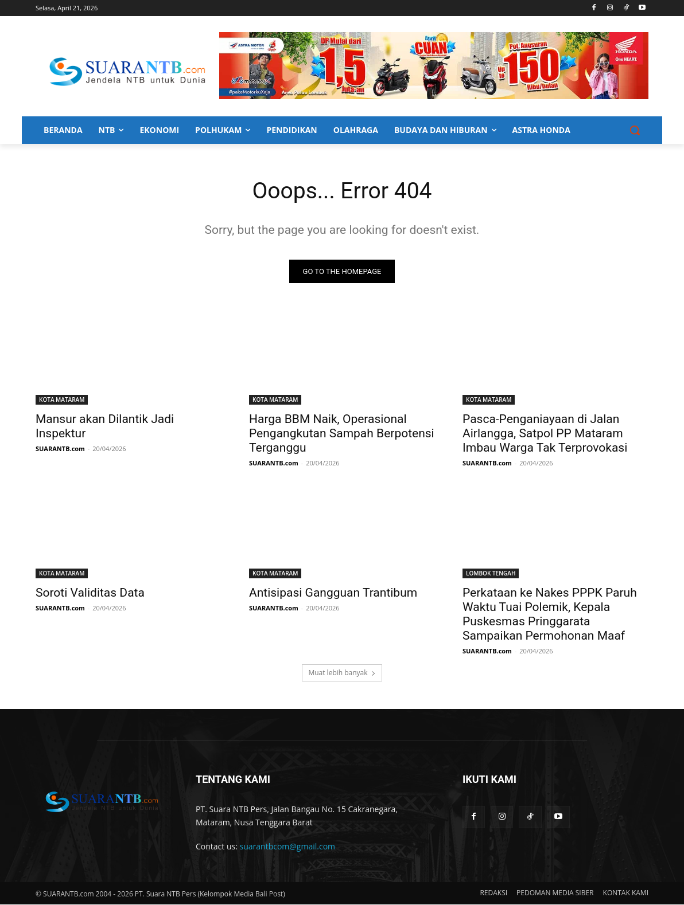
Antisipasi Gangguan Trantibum (333, 593)
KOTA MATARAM (61, 400)
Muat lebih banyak (341, 673)
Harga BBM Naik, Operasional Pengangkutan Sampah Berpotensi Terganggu (341, 434)
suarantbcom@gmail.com (288, 847)
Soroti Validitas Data (90, 593)
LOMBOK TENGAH (490, 574)
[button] (634, 130)
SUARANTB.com (60, 449)
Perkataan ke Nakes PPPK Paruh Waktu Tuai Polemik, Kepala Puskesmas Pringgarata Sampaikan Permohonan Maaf (550, 614)
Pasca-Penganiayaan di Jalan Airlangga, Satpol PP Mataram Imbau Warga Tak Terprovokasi (545, 434)
